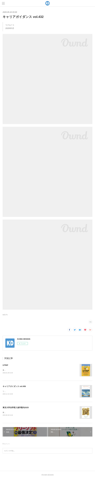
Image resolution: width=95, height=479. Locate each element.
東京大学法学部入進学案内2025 (16, 407)
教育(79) (5, 314)
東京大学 (6, 370)
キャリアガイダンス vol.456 (14, 386)
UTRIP (5, 365)
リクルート (6, 391)
